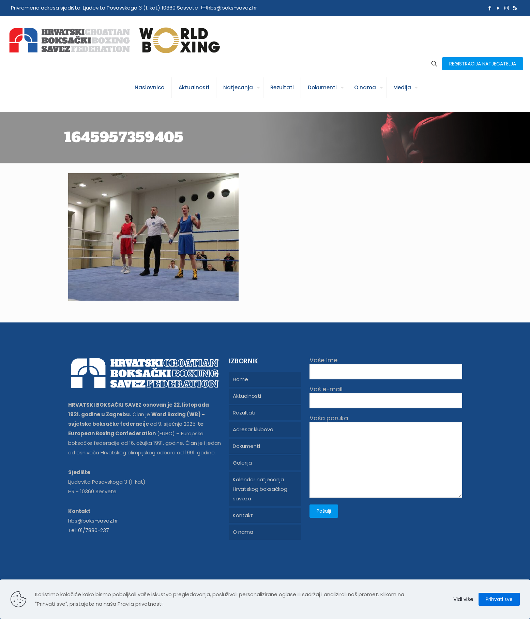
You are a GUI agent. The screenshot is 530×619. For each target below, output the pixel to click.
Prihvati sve (499, 599)
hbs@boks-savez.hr (93, 520)
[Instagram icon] (506, 8)
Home (240, 379)
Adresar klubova (253, 429)
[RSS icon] (515, 8)
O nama (243, 531)
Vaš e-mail (385, 397)
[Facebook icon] (489, 8)
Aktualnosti (247, 395)
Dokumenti (246, 446)
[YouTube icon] (498, 8)
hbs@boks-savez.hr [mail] (232, 7)
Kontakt (243, 515)
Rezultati (244, 412)
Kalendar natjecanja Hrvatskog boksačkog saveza (260, 489)
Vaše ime (385, 368)
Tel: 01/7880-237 (88, 530)
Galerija (242, 462)
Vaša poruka (385, 456)
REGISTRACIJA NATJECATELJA (482, 63)
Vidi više (463, 599)
